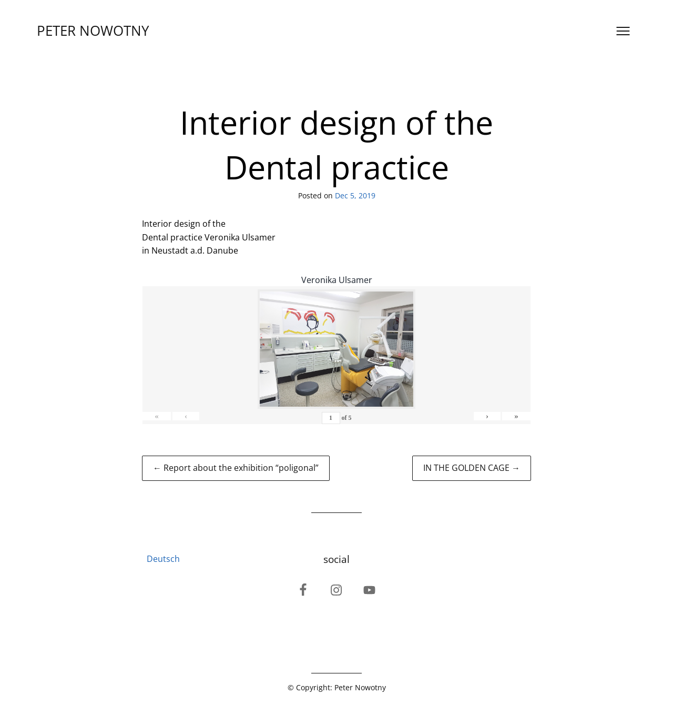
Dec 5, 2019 (355, 195)
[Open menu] (623, 31)
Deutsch (163, 559)
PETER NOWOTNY (93, 31)
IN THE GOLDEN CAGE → (471, 468)
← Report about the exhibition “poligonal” (236, 468)
